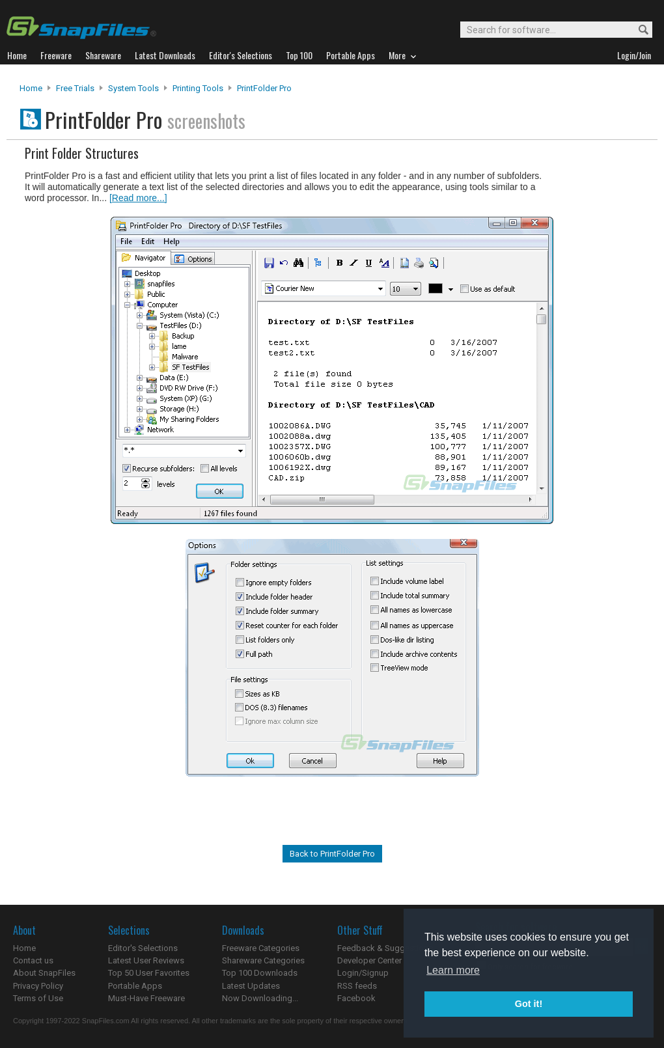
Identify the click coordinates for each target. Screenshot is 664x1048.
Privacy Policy (38, 986)
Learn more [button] (453, 970)
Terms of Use (38, 998)
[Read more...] (138, 198)
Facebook (356, 998)
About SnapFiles (44, 973)
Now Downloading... (260, 998)
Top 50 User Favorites (148, 973)
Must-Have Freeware (146, 998)
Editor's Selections (143, 948)
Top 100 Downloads (259, 973)
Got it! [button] (528, 1004)
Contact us (33, 960)
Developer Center (369, 960)
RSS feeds (357, 986)
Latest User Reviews (146, 960)
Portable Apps (135, 986)
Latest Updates (251, 986)
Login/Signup (363, 973)
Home (31, 88)
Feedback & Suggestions (385, 948)
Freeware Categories (260, 948)
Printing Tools (198, 88)
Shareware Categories (263, 960)
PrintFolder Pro (264, 88)
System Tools (133, 88)
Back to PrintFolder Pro (332, 854)
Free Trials (75, 88)
